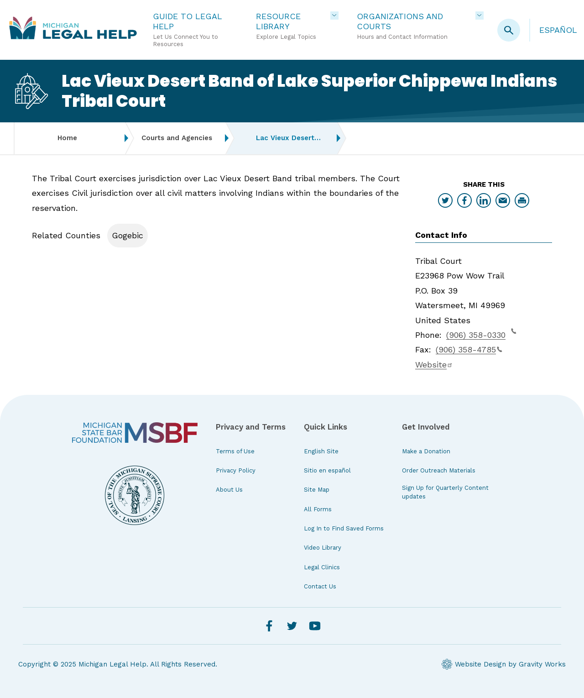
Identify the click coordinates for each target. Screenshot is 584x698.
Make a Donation (426, 451)
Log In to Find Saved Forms (344, 528)
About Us (229, 489)
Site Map (316, 489)
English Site (321, 451)
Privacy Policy (236, 470)
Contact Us (320, 586)
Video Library (322, 547)
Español (558, 30)
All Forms (318, 509)
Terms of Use (235, 451)
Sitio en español (327, 470)
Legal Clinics (322, 567)
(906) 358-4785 (469, 349)
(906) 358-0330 (481, 334)
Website (434, 364)
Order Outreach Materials (438, 470)
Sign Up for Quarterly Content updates (445, 491)
